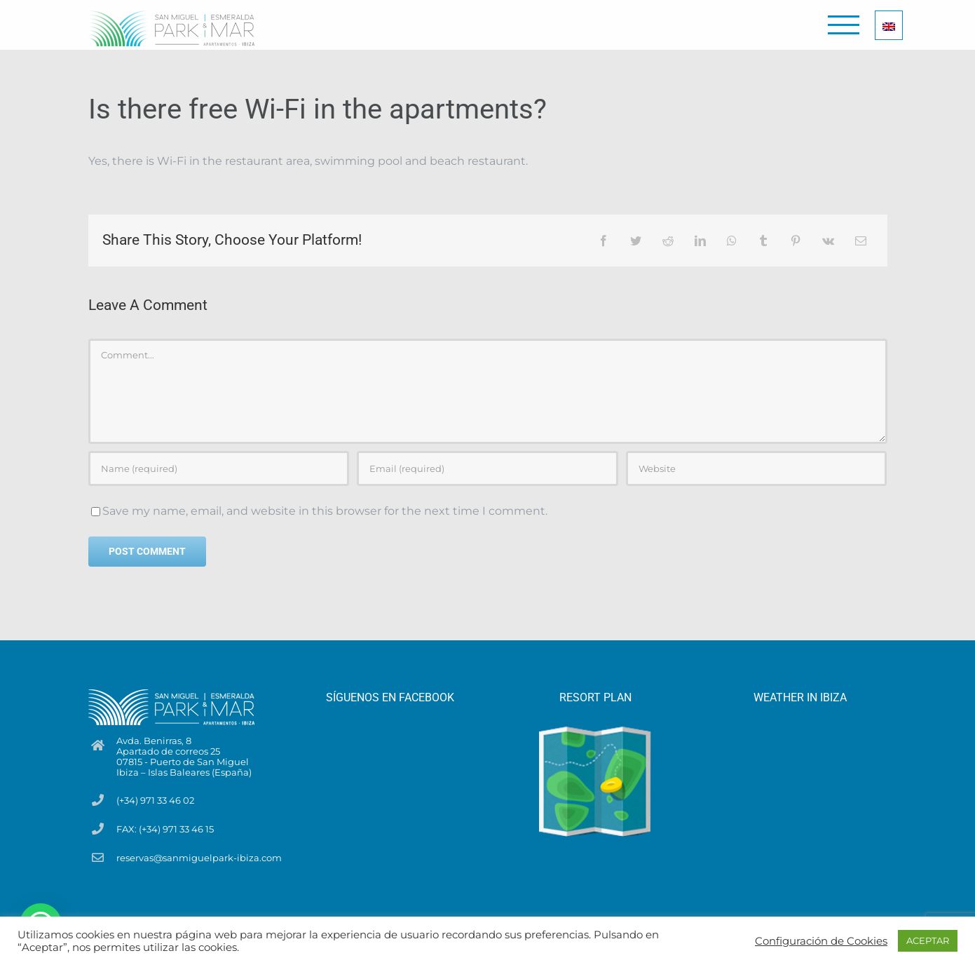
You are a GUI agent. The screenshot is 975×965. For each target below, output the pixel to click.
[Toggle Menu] (843, 24)
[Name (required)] (218, 468)
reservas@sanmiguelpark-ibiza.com (199, 858)
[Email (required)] (487, 468)
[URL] (756, 468)
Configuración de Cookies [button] (821, 941)
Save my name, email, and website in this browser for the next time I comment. (324, 511)
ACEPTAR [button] (927, 940)
